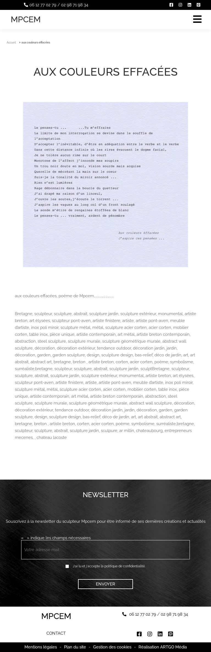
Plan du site (75, 647)
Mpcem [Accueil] (26, 19)
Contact (56, 633)
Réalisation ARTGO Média (162, 647)
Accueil (11, 42)
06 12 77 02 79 (42, 4)
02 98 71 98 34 (74, 4)
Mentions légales (40, 647)
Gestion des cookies (112, 647)
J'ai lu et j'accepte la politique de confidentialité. (109, 566)
